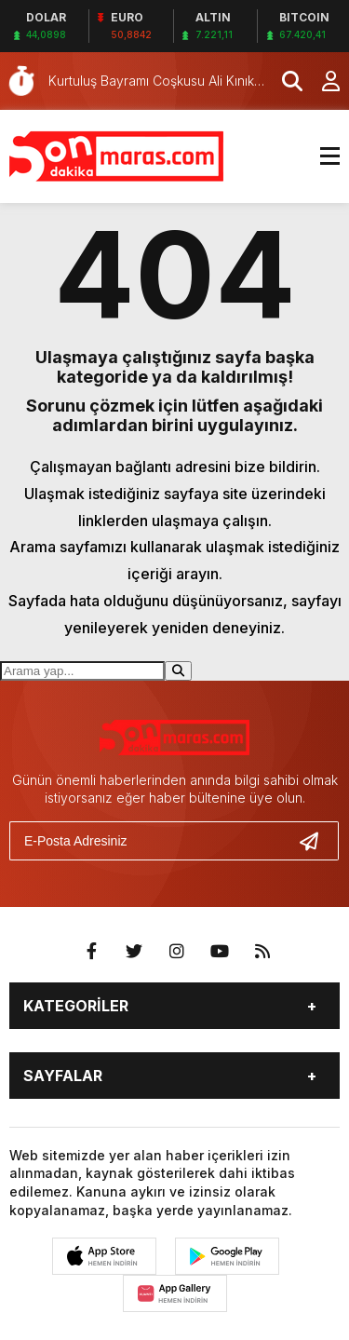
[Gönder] (316, 840)
